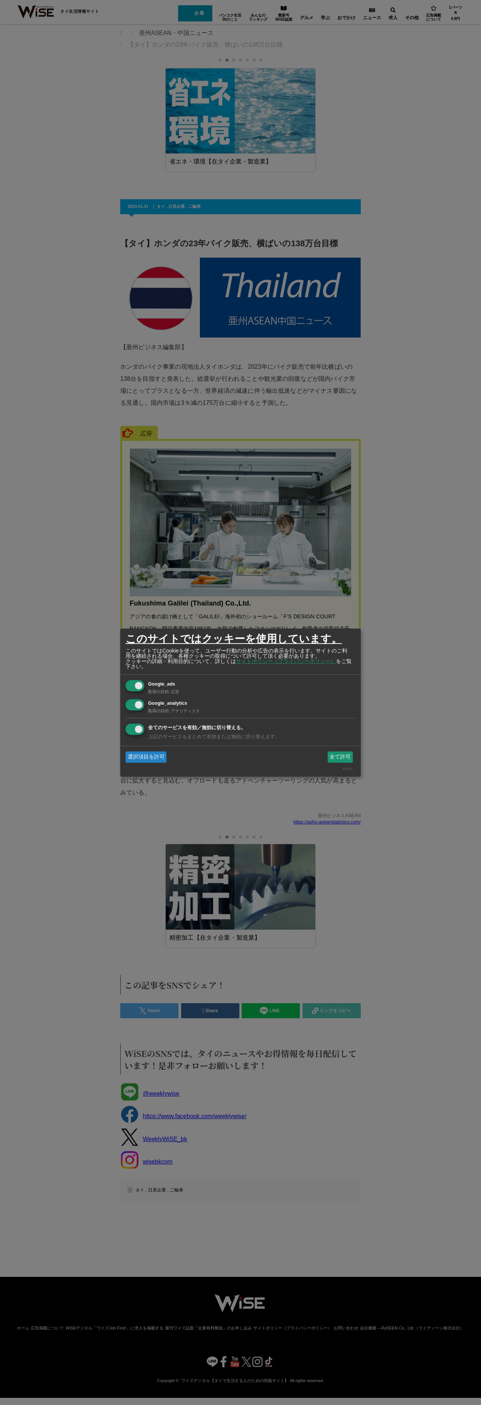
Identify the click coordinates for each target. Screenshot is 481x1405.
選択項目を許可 (146, 757)
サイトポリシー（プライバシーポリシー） (286, 661)
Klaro (347, 769)
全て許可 (340, 757)
